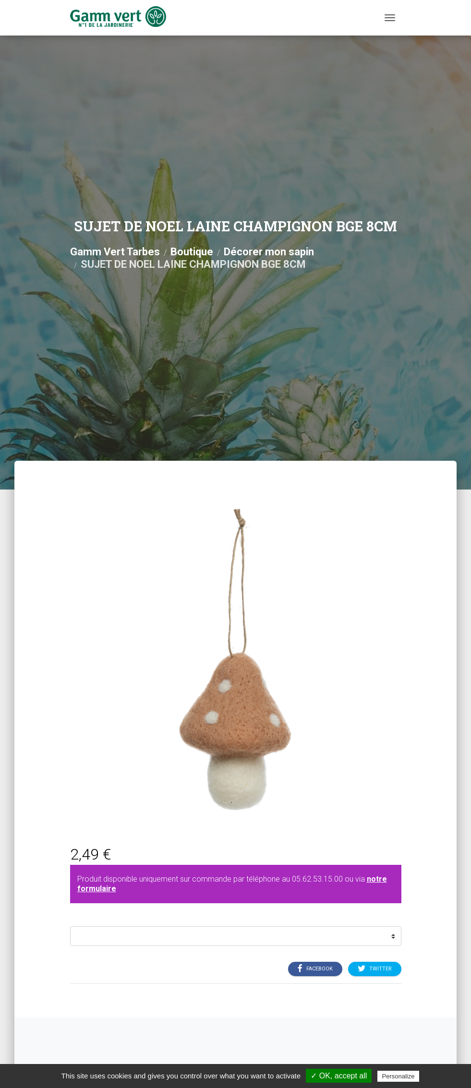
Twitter (375, 969)
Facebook (315, 969)
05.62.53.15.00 (317, 879)
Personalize (398, 1076)
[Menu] (389, 18)
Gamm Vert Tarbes (115, 252)
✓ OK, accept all (339, 1076)
